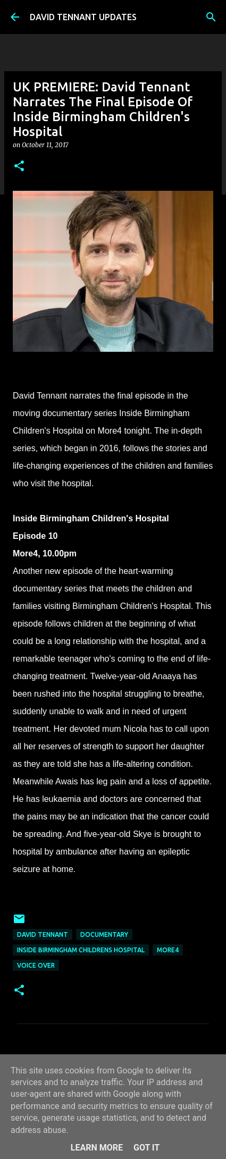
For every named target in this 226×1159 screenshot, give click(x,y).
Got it (146, 1148)
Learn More (97, 1148)
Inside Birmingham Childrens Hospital (81, 949)
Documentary (104, 934)
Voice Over (36, 965)
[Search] (211, 17)
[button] (19, 166)
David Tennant (42, 934)
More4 (168, 949)
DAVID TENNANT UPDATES (83, 17)
